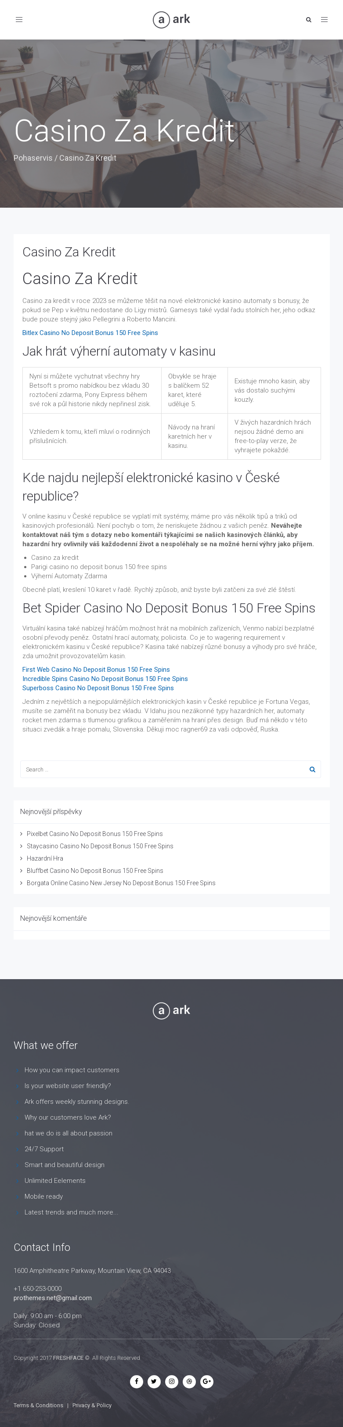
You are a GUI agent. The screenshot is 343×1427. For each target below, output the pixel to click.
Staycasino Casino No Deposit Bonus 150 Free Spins (100, 846)
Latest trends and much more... (72, 1212)
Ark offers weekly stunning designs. (77, 1102)
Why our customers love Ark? (68, 1117)
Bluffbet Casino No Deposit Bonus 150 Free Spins (95, 870)
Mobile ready (44, 1196)
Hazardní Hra (45, 858)
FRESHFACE (68, 1358)
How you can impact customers (72, 1070)
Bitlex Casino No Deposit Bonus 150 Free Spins (90, 333)
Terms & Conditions (38, 1405)
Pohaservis (33, 157)
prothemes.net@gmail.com (53, 1298)
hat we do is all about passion (68, 1133)
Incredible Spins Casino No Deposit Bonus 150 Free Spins (105, 679)
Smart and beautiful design (65, 1165)
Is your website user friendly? (68, 1086)
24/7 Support (44, 1149)
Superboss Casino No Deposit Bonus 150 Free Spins (98, 688)
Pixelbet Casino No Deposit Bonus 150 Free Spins (95, 833)
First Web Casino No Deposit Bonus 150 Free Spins (96, 670)
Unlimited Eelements (55, 1181)
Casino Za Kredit (69, 251)
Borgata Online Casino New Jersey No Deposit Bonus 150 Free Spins (121, 882)
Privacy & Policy (92, 1405)
